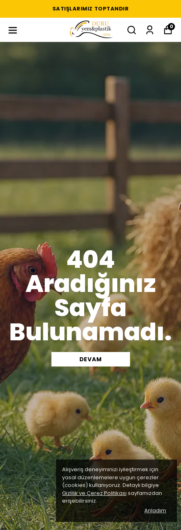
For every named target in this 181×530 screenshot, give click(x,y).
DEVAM (90, 359)
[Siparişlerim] (150, 30)
